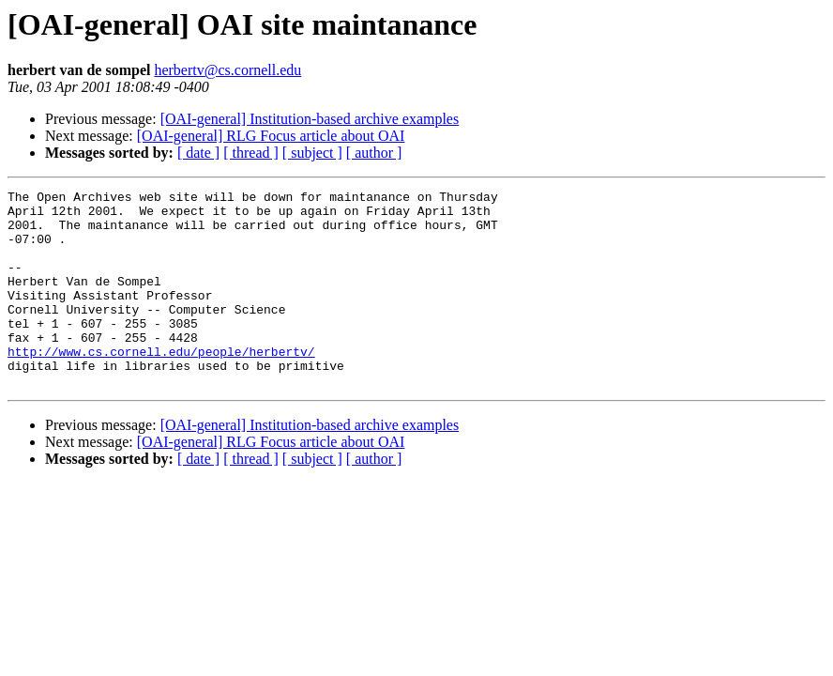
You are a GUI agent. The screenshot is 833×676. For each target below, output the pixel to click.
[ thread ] (251, 153)
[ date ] (198, 153)
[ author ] (374, 153)
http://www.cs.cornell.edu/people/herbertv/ (161, 384)
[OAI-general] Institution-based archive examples (310, 119)
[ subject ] (312, 153)
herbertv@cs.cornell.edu (227, 70)
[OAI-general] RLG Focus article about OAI (271, 136)
